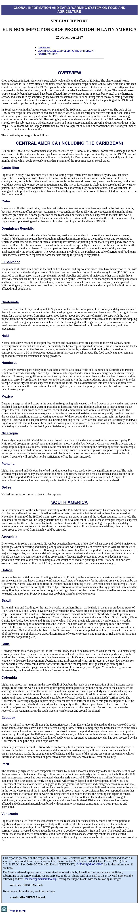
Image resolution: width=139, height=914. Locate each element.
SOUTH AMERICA (47, 54)
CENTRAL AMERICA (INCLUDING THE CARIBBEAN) (66, 50)
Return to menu (17, 910)
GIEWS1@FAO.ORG (89, 864)
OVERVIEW (44, 47)
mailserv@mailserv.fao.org (40, 878)
